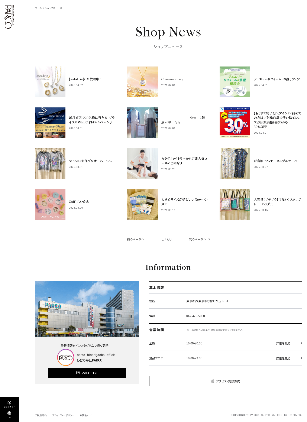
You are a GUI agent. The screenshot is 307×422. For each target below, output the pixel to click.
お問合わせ (86, 415)
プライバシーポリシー (63, 415)
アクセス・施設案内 (228, 381)
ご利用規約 (41, 415)
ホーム (38, 8)
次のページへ (197, 239)
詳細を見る (283, 343)
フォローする (89, 373)
